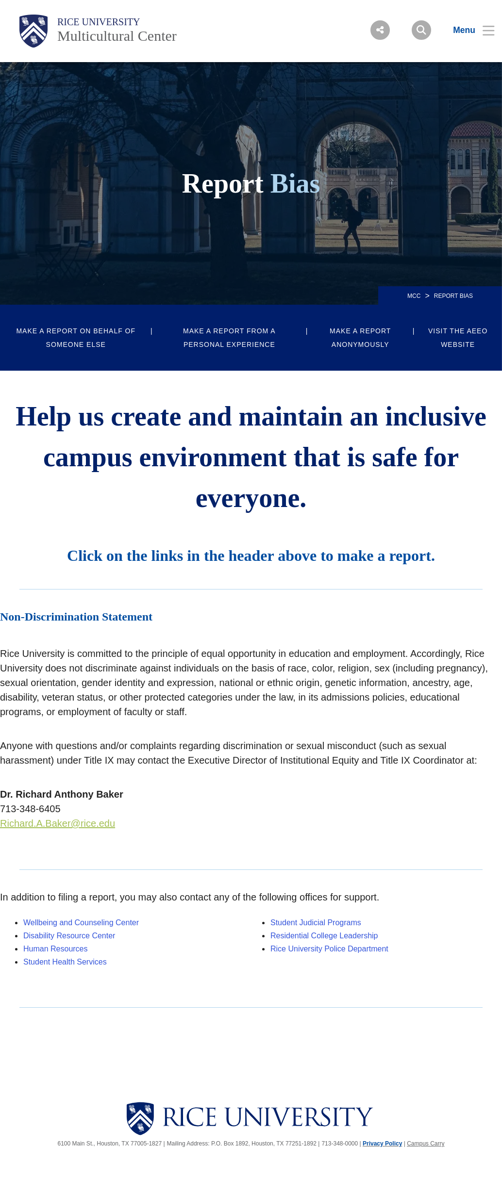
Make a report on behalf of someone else (75, 337)
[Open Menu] (468, 30)
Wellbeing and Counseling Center (81, 922)
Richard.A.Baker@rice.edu (57, 823)
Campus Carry (425, 1143)
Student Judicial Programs (315, 922)
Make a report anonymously (360, 337)
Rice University (98, 22)
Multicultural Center (117, 36)
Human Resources (55, 949)
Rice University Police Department (329, 949)
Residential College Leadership (324, 936)
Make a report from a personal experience (229, 337)
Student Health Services (65, 962)
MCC (413, 296)
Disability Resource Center (69, 936)
